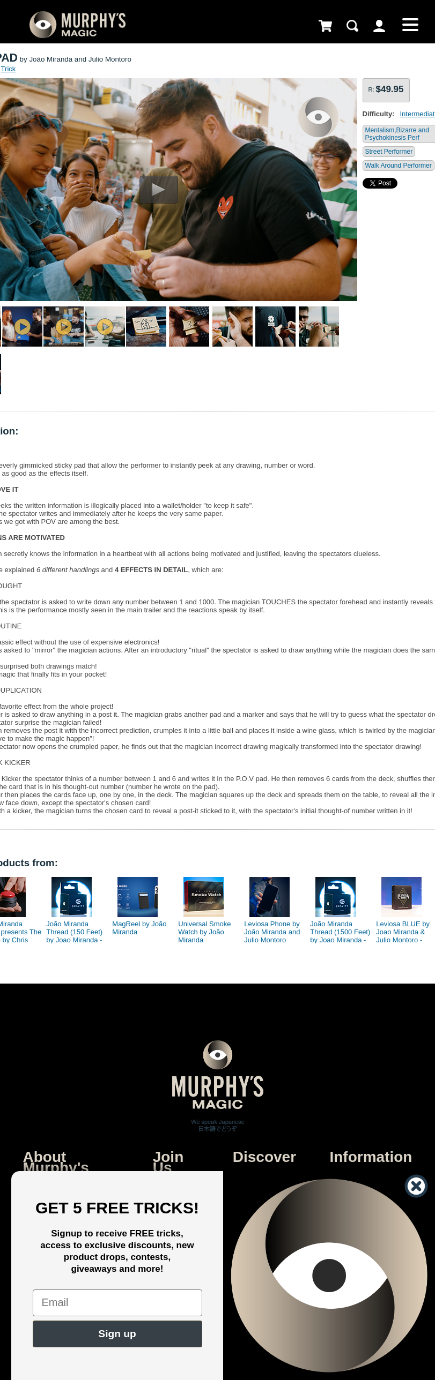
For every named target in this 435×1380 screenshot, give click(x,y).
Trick (8, 69)
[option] (72, 907)
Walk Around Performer (398, 165)
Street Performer (389, 151)
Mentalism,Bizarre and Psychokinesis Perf (397, 133)
